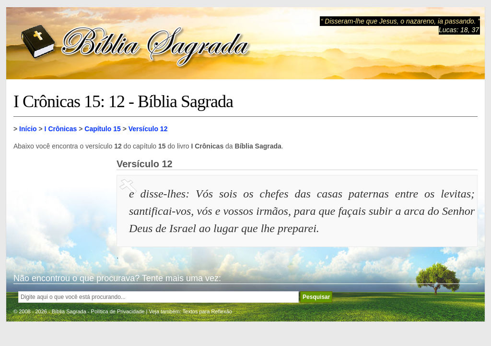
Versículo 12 (148, 129)
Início (28, 129)
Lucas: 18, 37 (459, 30)
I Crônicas (61, 129)
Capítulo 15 (102, 129)
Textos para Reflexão (207, 311)
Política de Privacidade (118, 311)
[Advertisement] (61, 207)
